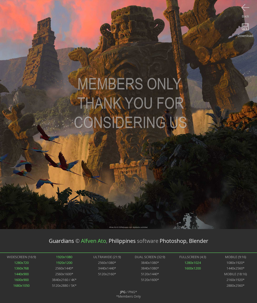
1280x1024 (193, 262)
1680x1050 (21, 285)
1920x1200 (64, 262)
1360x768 (21, 268)
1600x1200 (193, 268)
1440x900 (21, 274)
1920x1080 (64, 257)
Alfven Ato (93, 240)
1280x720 (21, 262)
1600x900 (21, 280)
